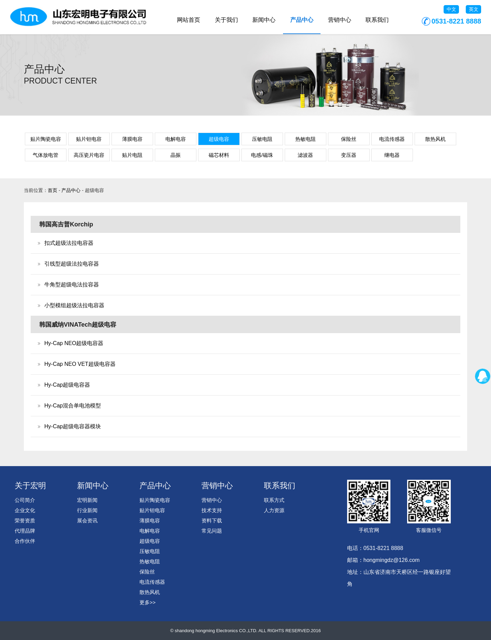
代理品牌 (25, 531)
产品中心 (301, 20)
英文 (473, 9)
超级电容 (219, 139)
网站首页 (188, 20)
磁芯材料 (219, 155)
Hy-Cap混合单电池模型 (72, 405)
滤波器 (305, 155)
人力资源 (274, 510)
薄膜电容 (132, 139)
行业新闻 (87, 510)
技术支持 (212, 510)
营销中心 (339, 20)
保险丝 (348, 139)
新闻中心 (264, 20)
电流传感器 (392, 139)
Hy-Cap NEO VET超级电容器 (80, 364)
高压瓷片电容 (89, 155)
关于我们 (226, 20)
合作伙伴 (25, 541)
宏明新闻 (87, 500)
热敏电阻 (305, 139)
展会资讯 (87, 520)
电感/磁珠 (262, 155)
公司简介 (25, 500)
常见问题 (212, 531)
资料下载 (212, 520)
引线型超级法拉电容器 (71, 264)
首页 (52, 190)
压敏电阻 (262, 139)
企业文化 (25, 510)
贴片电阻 (132, 155)
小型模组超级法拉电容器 (74, 305)
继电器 (392, 155)
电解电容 (175, 139)
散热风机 (435, 139)
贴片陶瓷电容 (45, 139)
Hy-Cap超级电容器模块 (72, 426)
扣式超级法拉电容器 (68, 243)
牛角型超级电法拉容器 (71, 284)
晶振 (175, 155)
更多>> (147, 602)
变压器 (348, 155)
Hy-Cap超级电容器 (67, 385)
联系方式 (274, 500)
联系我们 (377, 20)
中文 (451, 9)
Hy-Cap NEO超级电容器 (73, 343)
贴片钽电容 (89, 139)
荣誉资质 (25, 520)
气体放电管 (45, 155)
